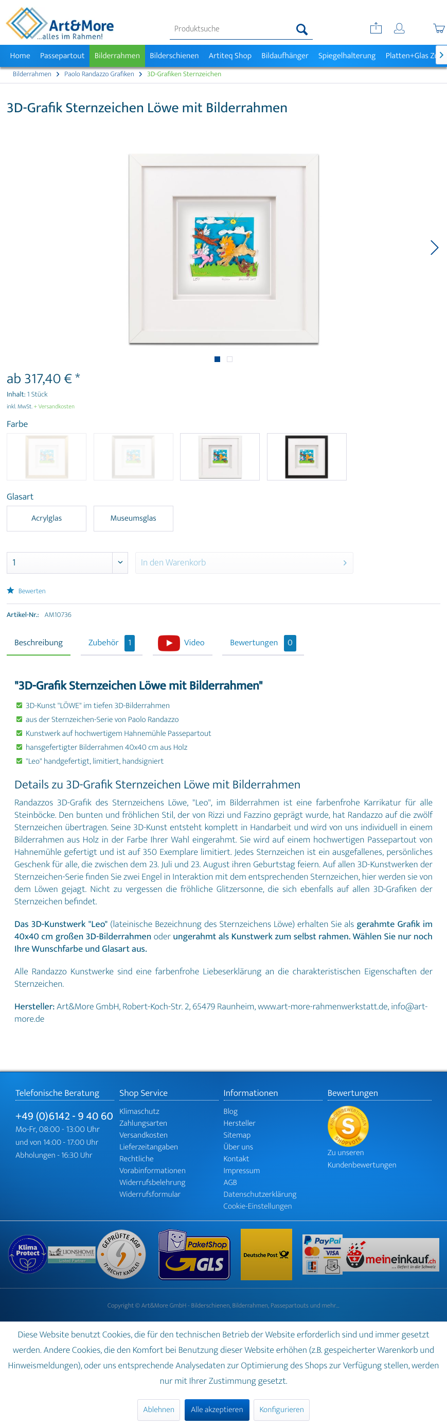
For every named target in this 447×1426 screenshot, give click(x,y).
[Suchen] (302, 29)
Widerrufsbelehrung (152, 1183)
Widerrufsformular (150, 1194)
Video (194, 643)
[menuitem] (241, 29)
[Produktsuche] (241, 29)
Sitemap (237, 1135)
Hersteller (240, 1123)
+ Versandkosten (54, 407)
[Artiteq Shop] (230, 56)
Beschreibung (38, 643)
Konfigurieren (281, 1410)
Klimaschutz (139, 1112)
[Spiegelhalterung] (347, 56)
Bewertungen (263, 643)
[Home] (20, 56)
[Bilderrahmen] (117, 56)
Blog (231, 1112)
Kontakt (236, 1159)
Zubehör (111, 643)
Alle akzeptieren (217, 1410)
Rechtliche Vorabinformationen (152, 1165)
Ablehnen (158, 1410)
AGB (230, 1183)
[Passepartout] (62, 56)
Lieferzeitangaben (148, 1147)
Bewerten (26, 591)
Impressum (242, 1171)
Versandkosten (143, 1135)
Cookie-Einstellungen (258, 1206)
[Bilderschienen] (174, 56)
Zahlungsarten (143, 1123)
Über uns (239, 1147)
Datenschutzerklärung (260, 1194)
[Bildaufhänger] (285, 56)
